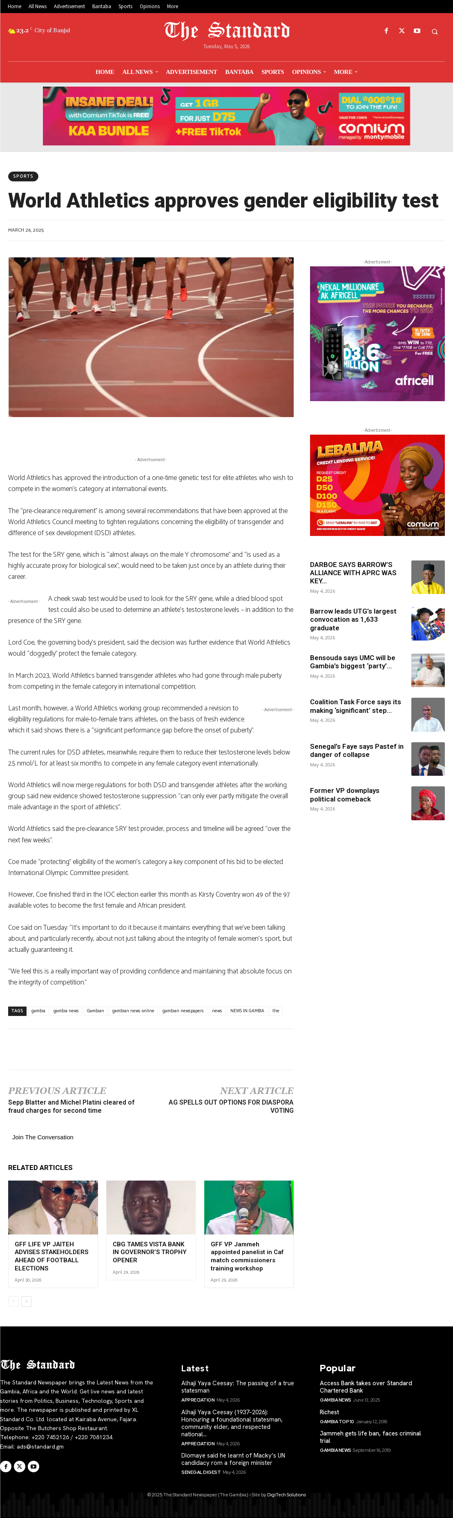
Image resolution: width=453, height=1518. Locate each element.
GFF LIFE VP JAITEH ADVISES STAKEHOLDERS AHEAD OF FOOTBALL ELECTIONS (51, 1256)
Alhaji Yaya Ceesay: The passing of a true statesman (237, 1387)
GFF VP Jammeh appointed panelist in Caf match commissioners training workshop (247, 1256)
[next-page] (26, 1301)
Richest (329, 1412)
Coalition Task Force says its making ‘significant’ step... (355, 706)
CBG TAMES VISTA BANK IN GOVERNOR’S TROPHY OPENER (150, 1252)
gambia (38, 1011)
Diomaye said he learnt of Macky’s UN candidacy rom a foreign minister (233, 1459)
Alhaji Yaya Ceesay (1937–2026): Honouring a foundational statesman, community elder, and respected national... (232, 1423)
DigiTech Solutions (286, 1495)
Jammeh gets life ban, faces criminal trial (370, 1437)
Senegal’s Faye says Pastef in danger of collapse (357, 750)
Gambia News (335, 1400)
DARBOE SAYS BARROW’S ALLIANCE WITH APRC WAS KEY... (353, 572)
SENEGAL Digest (201, 1472)
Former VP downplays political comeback (344, 794)
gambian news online (133, 1011)
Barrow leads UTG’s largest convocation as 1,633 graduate (353, 619)
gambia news (66, 1011)
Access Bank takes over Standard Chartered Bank (366, 1387)
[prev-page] (13, 1301)
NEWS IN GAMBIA (247, 1011)
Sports (23, 176)
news (217, 1011)
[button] (434, 31)
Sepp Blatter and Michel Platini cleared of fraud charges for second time (71, 1106)
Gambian (95, 1011)
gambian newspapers (183, 1011)
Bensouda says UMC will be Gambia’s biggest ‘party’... (352, 662)
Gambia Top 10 (337, 1421)
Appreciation (197, 1400)
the (275, 1011)
